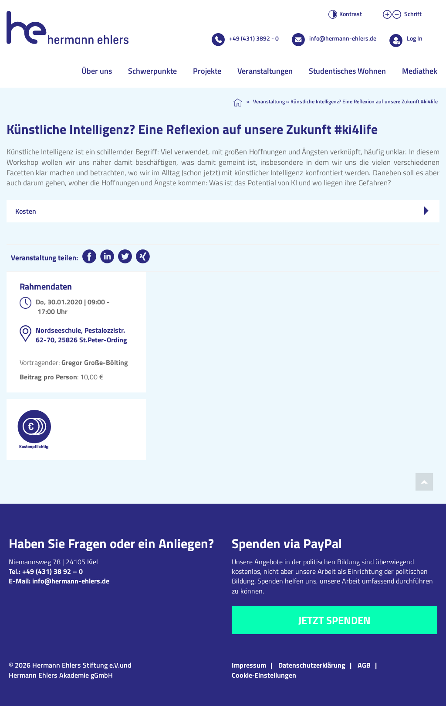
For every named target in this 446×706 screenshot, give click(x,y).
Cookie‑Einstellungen (264, 675)
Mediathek (419, 71)
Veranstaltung (269, 101)
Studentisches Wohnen (347, 71)
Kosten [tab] (222, 211)
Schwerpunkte (152, 71)
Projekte (207, 71)
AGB (364, 665)
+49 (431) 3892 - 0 (254, 38)
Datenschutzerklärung (311, 665)
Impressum (249, 665)
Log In (414, 38)
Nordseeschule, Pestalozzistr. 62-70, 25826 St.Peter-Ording (81, 335)
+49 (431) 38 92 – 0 (52, 571)
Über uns (96, 71)
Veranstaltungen (265, 71)
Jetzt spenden (334, 620)
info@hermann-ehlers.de (342, 38)
